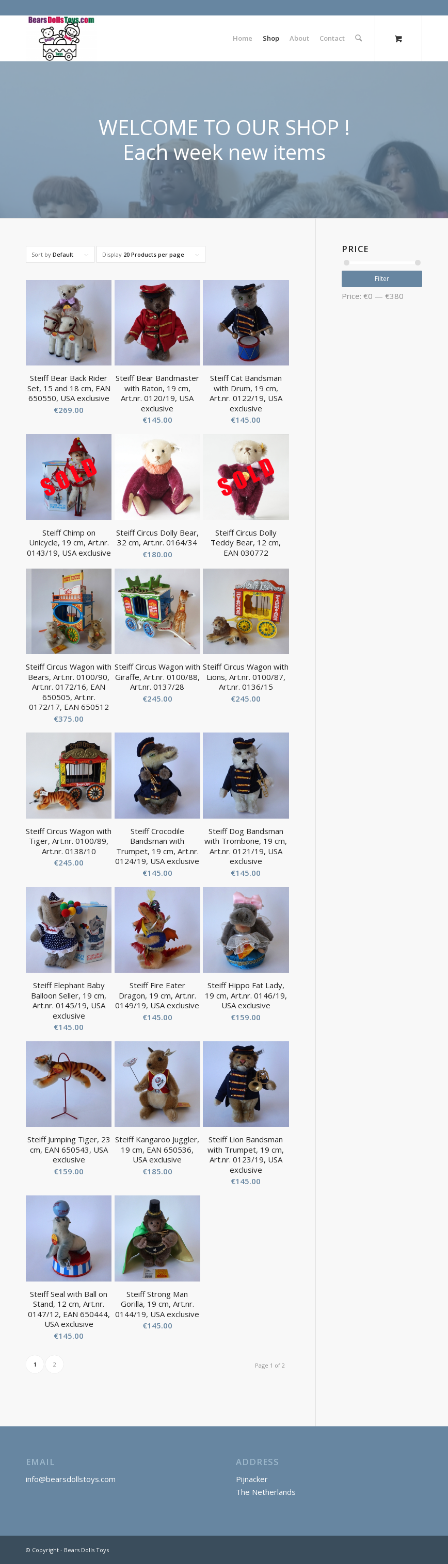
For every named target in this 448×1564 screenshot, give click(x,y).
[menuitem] (243, 38)
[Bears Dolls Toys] (61, 38)
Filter (382, 278)
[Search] (358, 38)
